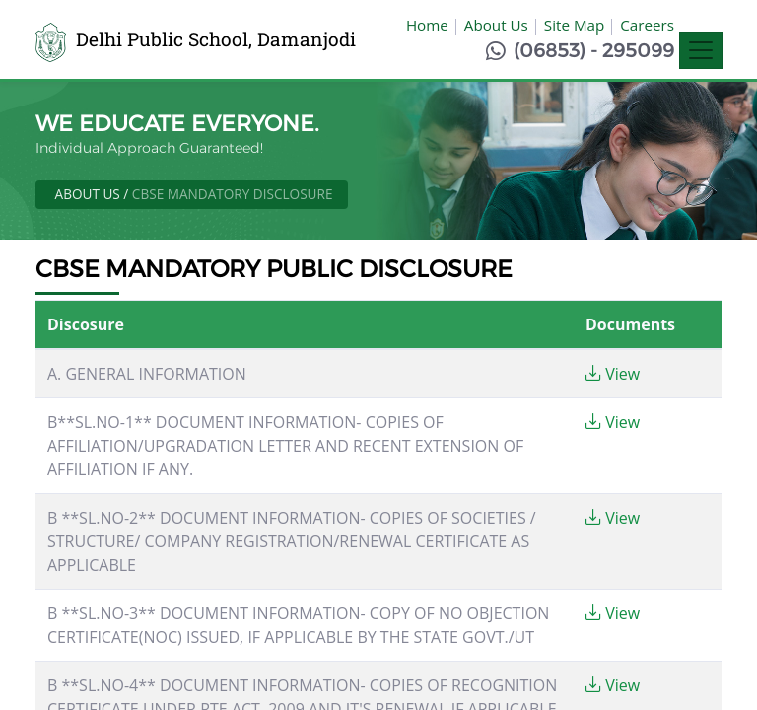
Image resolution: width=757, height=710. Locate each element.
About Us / (93, 193)
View (612, 374)
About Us (496, 25)
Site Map (574, 25)
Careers (647, 25)
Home (427, 25)
